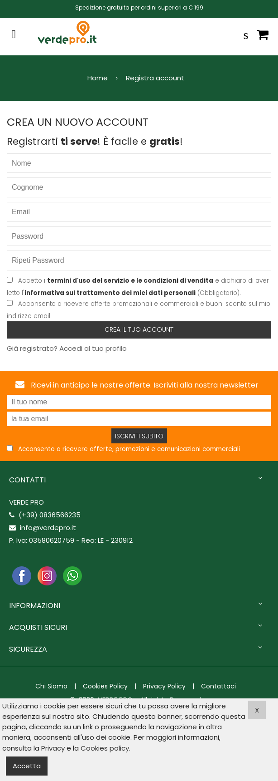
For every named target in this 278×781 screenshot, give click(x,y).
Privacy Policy (164, 686)
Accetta (27, 766)
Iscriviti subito (139, 436)
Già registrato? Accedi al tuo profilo (67, 348)
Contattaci (218, 686)
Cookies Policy (105, 686)
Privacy (53, 748)
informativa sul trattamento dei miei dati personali (110, 293)
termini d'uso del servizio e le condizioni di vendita (130, 280)
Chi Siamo (51, 686)
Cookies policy (105, 748)
